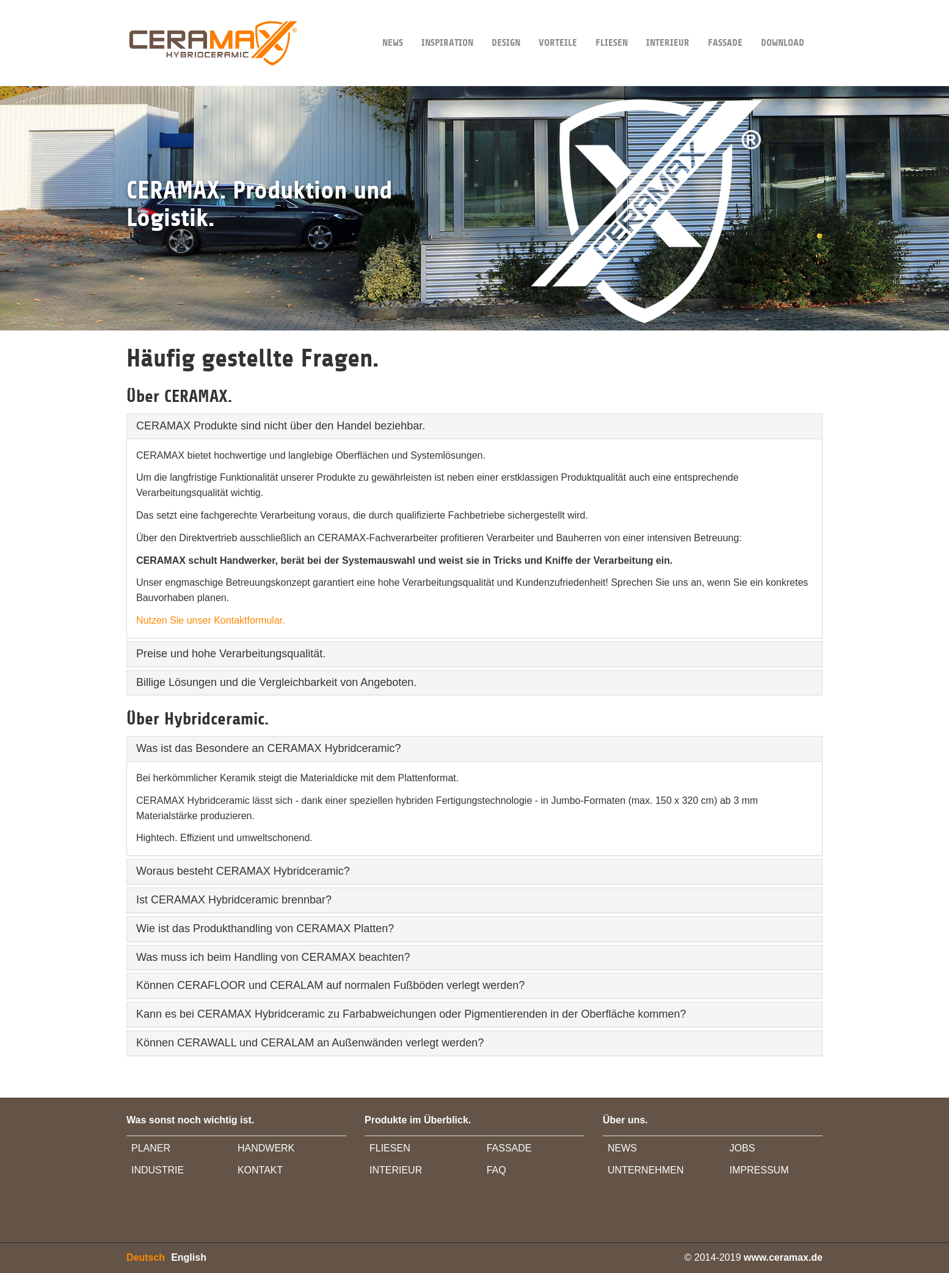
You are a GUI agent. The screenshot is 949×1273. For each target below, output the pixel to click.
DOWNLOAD (782, 24)
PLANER (150, 1148)
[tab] (474, 426)
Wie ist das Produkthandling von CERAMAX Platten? (265, 928)
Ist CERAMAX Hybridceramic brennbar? (234, 900)
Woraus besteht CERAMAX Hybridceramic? (243, 871)
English (188, 1257)
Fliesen (611, 24)
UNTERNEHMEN (645, 1170)
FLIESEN (389, 1148)
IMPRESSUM (759, 1170)
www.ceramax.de (783, 1257)
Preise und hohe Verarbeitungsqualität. (230, 653)
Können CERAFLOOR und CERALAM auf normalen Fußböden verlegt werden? (330, 985)
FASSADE (725, 24)
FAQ (496, 1170)
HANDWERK (266, 1148)
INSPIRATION (447, 24)
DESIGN (505, 24)
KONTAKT (260, 1170)
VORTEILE (557, 24)
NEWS (392, 24)
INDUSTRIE (157, 1170)
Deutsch (145, 1257)
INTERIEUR (668, 24)
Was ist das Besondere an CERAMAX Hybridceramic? (268, 748)
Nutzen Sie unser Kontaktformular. (210, 620)
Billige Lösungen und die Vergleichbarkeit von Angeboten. (276, 682)
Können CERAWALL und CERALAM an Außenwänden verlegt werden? (310, 1043)
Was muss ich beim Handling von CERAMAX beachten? (273, 957)
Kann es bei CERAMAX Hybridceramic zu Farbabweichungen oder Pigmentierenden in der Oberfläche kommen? (411, 1014)
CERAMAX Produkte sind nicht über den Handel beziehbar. (280, 426)
